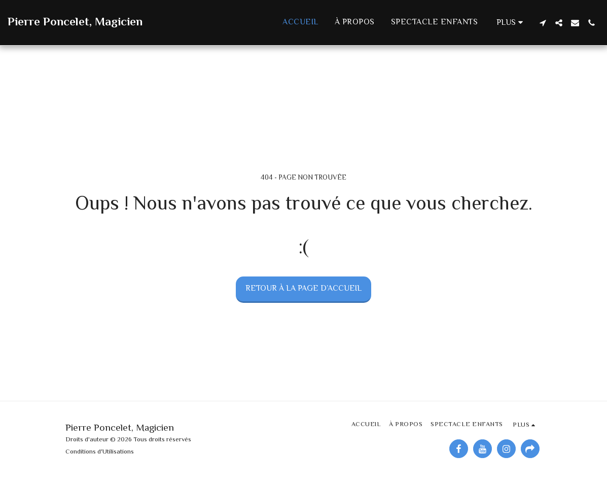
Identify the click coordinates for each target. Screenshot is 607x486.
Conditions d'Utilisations (99, 452)
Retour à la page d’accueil (303, 289)
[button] (542, 23)
